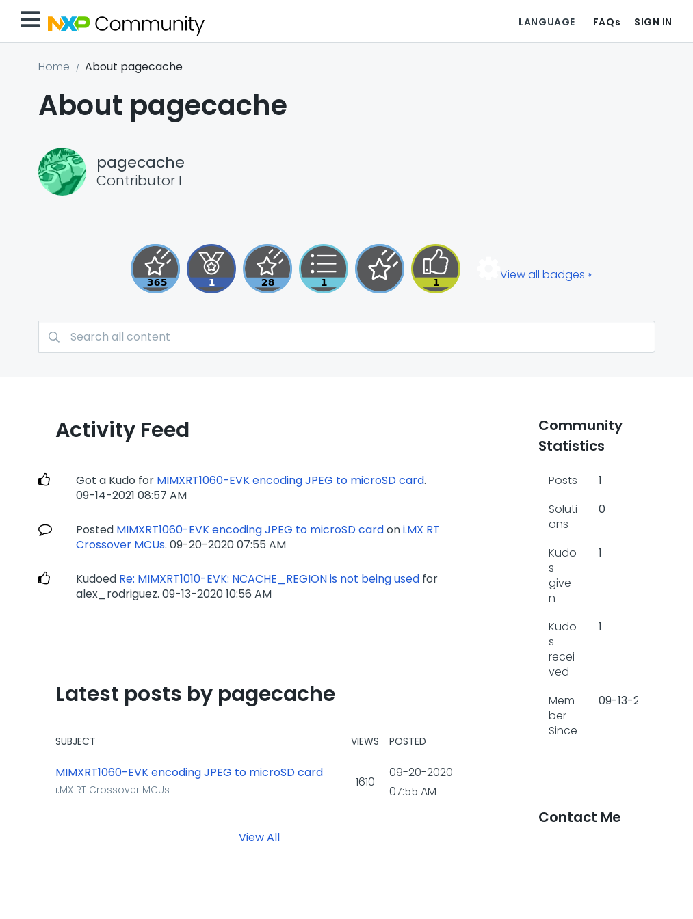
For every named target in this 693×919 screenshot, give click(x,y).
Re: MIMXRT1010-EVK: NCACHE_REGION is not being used (269, 579)
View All (259, 837)
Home (54, 67)
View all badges (542, 274)
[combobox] (346, 337)
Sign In (653, 22)
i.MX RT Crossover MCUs (112, 790)
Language (547, 22)
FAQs (606, 22)
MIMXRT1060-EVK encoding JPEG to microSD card (290, 480)
